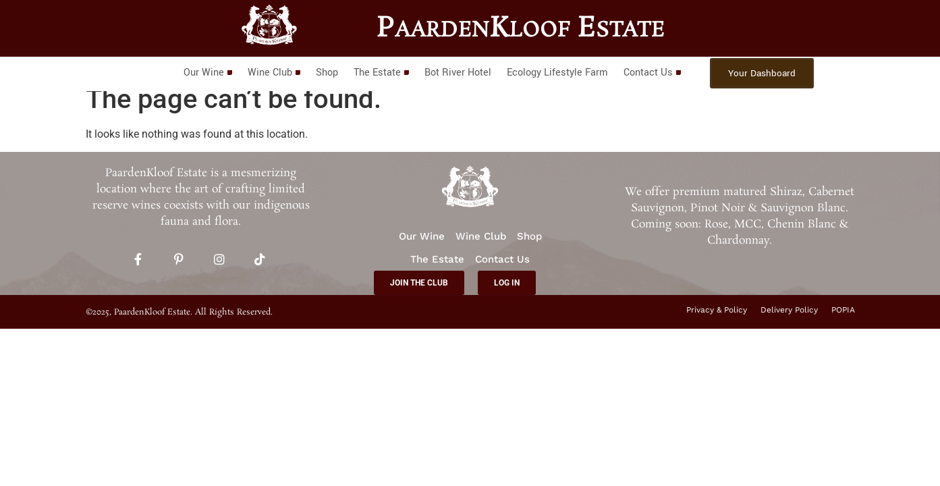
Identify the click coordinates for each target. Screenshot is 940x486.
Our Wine (207, 72)
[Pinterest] (179, 260)
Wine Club (274, 72)
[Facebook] (138, 260)
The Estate (381, 72)
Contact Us (652, 72)
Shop (327, 72)
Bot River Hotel (457, 72)
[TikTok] (260, 260)
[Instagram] (219, 260)
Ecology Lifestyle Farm (557, 72)
